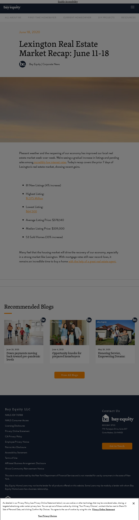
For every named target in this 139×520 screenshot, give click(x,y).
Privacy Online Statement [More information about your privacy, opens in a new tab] (103, 511)
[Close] (133, 505)
